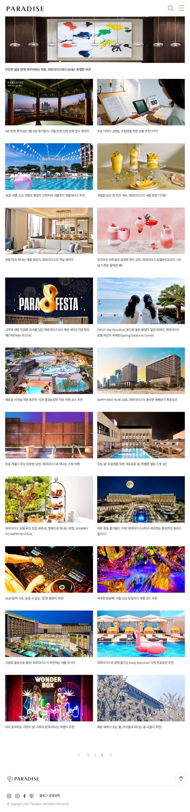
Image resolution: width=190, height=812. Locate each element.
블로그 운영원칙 (49, 795)
